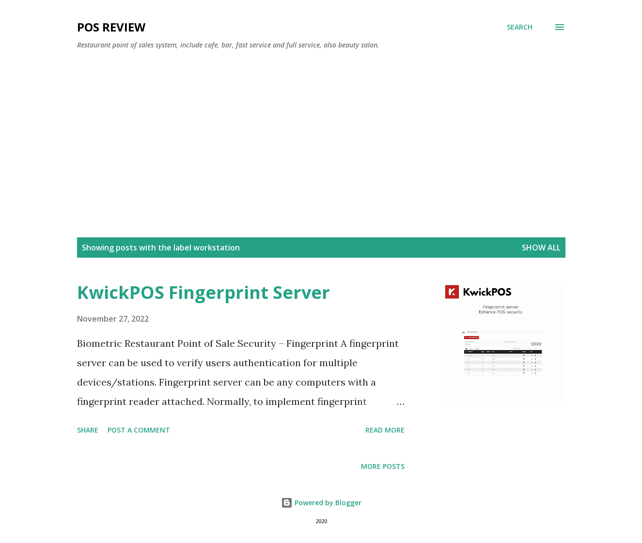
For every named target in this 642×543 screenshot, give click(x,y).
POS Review (111, 27)
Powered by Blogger (321, 502)
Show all (541, 247)
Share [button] (87, 429)
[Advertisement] (321, 130)
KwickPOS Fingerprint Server (203, 292)
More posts (383, 466)
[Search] (519, 27)
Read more (385, 429)
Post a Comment (139, 429)
